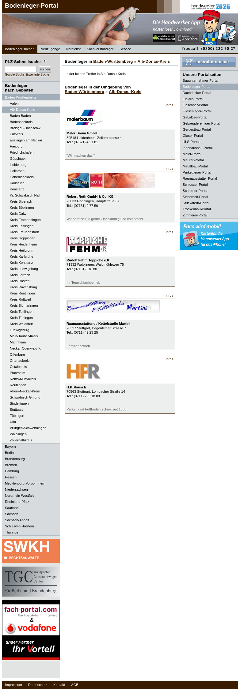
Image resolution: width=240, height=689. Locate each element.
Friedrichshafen (21, 152)
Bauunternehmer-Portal (200, 80)
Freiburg (16, 146)
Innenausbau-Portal (198, 148)
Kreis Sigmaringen (24, 305)
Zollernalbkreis (21, 440)
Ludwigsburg (19, 330)
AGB (74, 685)
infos (169, 105)
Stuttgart (16, 409)
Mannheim (18, 342)
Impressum (13, 685)
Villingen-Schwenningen (28, 428)
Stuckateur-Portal (196, 203)
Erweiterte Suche (37, 74)
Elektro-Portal (193, 99)
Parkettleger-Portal (197, 172)
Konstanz (17, 189)
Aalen (14, 103)
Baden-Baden (20, 116)
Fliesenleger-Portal (197, 111)
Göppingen (18, 158)
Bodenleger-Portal (31, 5)
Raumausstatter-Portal (200, 178)
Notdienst (73, 49)
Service (125, 49)
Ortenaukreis (19, 360)
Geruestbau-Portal (197, 129)
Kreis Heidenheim (23, 244)
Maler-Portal (192, 154)
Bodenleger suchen (19, 49)
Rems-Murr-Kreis (23, 379)
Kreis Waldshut (21, 324)
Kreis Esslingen (21, 226)
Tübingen (17, 416)
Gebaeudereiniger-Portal (201, 123)
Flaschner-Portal (195, 105)
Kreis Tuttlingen (21, 311)
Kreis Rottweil (20, 299)
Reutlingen (18, 385)
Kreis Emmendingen (25, 220)
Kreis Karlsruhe (21, 256)
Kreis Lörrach (20, 275)
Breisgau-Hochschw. (25, 128)
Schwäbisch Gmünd (25, 397)
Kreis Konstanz (21, 262)
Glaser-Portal (193, 135)
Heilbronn (17, 171)
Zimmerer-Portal (195, 215)
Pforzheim (17, 373)
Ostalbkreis (18, 367)
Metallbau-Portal (195, 166)
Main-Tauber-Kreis (24, 336)
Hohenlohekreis (22, 177)
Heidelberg (18, 165)
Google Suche (14, 74)
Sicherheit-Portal (195, 197)
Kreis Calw (18, 213)
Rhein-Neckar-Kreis (25, 391)
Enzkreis (16, 134)
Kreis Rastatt (19, 281)
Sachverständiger (100, 49)
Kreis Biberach (21, 201)
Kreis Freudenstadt (24, 232)
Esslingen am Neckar (26, 140)
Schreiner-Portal (195, 191)
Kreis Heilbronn (21, 250)
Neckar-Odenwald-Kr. (26, 348)
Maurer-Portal (193, 160)
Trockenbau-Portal (197, 209)
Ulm (13, 422)
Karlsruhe (17, 183)
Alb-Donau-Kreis (22, 109)
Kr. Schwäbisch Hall (25, 195)
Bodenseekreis (21, 122)
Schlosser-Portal (195, 184)
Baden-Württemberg (113, 61)
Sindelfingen (19, 403)
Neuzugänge (50, 49)
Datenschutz (37, 685)
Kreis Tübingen (21, 318)
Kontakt (59, 685)
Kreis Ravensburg (23, 287)
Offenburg (17, 354)
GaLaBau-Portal (195, 117)
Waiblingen (18, 434)
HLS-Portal (191, 142)
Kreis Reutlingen (22, 293)
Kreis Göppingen (22, 238)
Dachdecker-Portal (197, 93)
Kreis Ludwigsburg (24, 269)
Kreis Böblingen (22, 207)
